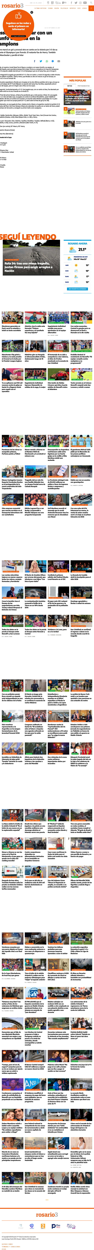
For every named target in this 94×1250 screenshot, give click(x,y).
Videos (84, 8)
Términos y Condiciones (11, 1247)
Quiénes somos (7, 1244)
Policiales (64, 8)
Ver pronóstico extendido (77, 289)
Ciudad (50, 8)
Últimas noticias (40, 8)
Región (56, 8)
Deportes (73, 8)
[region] (47, 19)
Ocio (78, 8)
